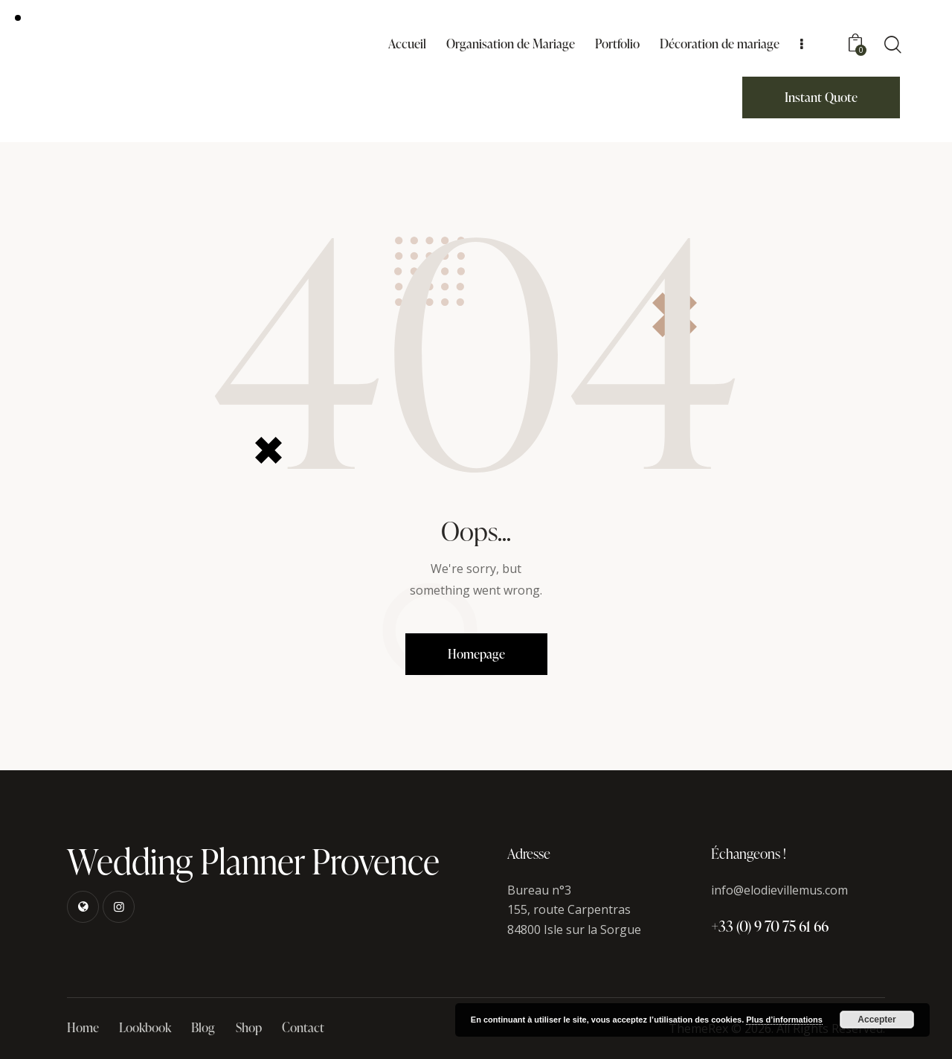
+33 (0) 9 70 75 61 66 (770, 925)
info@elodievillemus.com (779, 890)
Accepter (876, 1019)
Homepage (476, 653)
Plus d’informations (784, 1019)
